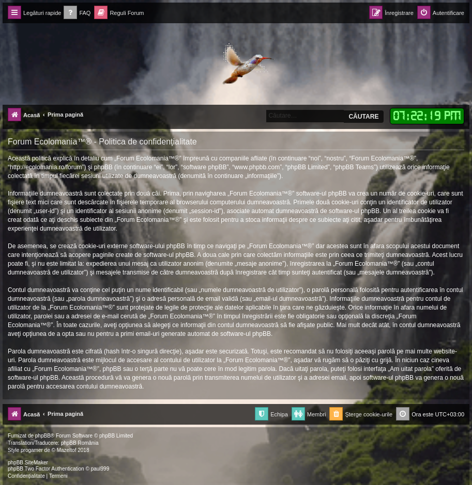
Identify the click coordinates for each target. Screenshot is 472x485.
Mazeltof (67, 450)
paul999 (100, 469)
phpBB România (80, 443)
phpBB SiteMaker (28, 462)
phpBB (43, 436)
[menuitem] (77, 13)
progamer (32, 450)
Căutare (363, 116)
